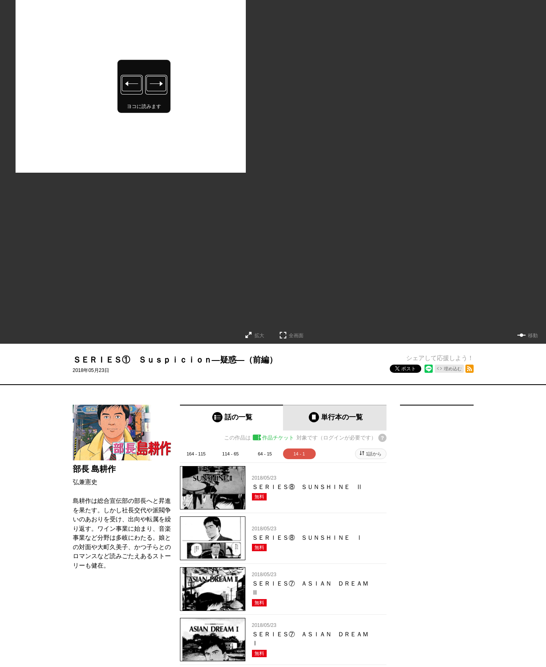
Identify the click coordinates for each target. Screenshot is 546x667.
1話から (374, 453)
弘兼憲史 (85, 481)
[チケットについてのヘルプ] (382, 438)
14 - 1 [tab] (299, 453)
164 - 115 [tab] (195, 453)
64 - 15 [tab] (265, 453)
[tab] (231, 417)
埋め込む (453, 368)
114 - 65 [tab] (230, 453)
